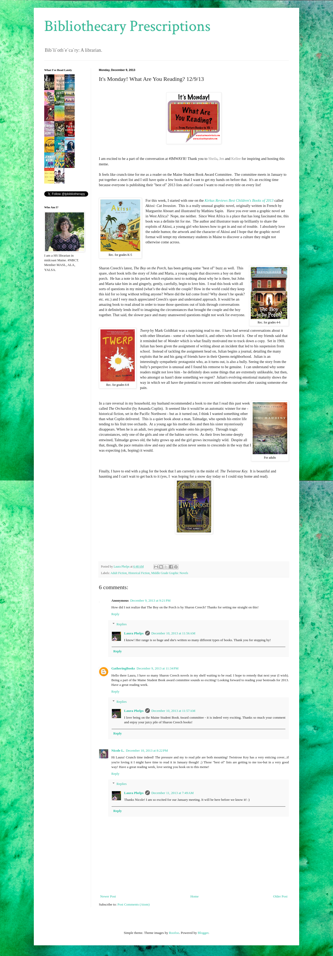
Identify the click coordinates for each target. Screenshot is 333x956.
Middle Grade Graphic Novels (169, 573)
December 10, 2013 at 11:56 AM (173, 633)
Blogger (203, 933)
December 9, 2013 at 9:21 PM (150, 600)
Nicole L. (117, 750)
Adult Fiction (119, 573)
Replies (122, 624)
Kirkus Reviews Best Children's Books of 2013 (238, 200)
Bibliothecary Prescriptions (127, 26)
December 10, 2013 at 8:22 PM (147, 750)
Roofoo (174, 933)
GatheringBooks (123, 668)
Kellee (236, 159)
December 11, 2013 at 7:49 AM (172, 793)
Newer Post (108, 896)
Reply (115, 614)
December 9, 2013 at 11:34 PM (157, 668)
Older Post (280, 896)
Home (194, 896)
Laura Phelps (134, 633)
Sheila (212, 159)
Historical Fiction (139, 573)
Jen (221, 159)
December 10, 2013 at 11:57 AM (173, 711)
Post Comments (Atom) (134, 904)
